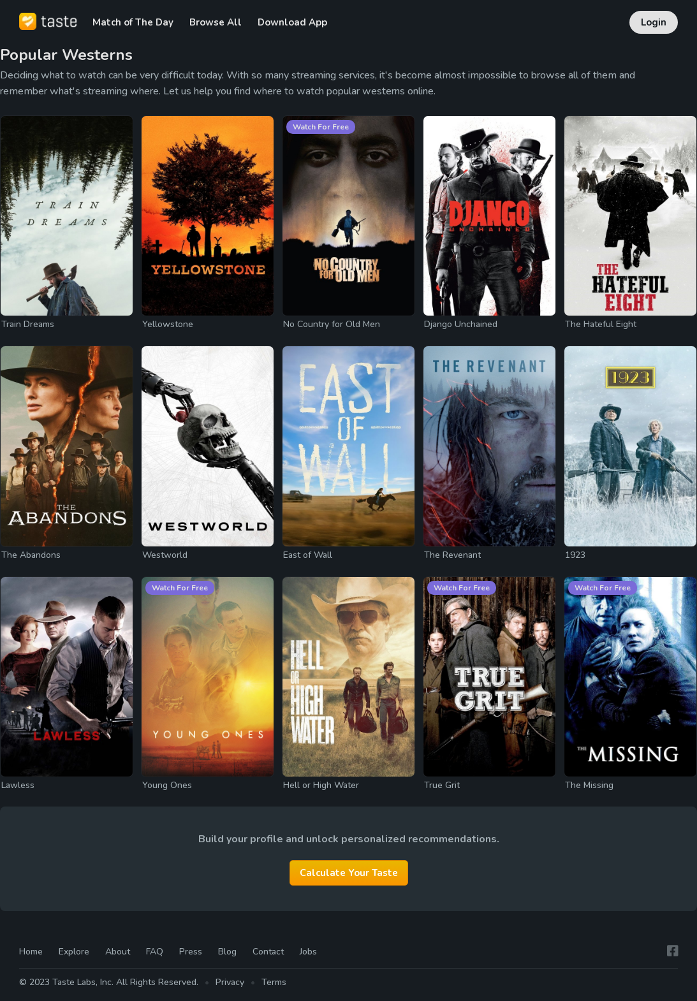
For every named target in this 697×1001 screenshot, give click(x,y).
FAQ (154, 952)
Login (653, 22)
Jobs (308, 952)
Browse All (215, 22)
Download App (292, 22)
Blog (227, 952)
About (117, 952)
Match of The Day (132, 22)
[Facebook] (673, 951)
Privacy (230, 982)
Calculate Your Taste (349, 872)
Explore (74, 952)
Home (31, 952)
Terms (273, 982)
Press (190, 952)
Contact (268, 952)
